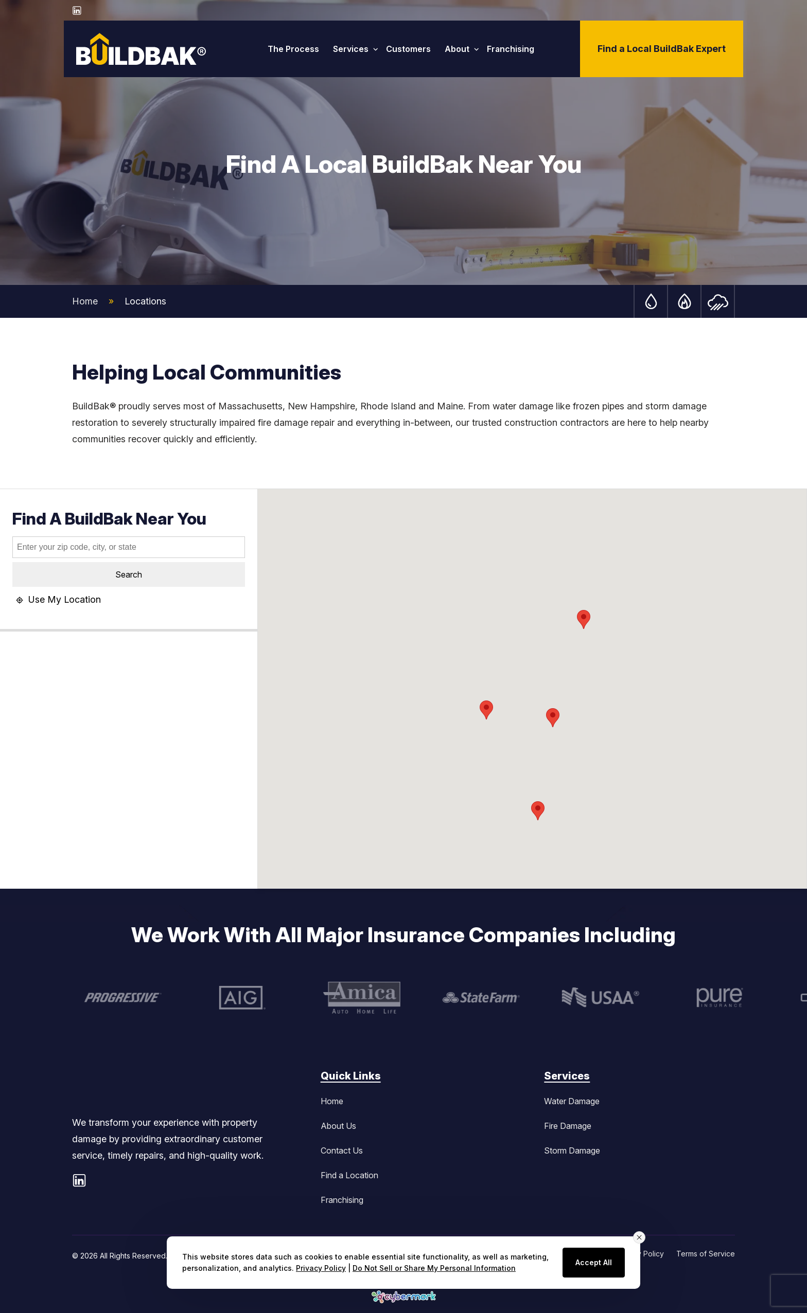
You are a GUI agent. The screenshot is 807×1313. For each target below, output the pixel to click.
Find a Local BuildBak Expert (662, 48)
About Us (338, 1126)
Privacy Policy (321, 1268)
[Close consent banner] (639, 1237)
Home (85, 301)
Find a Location (349, 1175)
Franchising (342, 1200)
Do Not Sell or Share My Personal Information (434, 1268)
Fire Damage (567, 1126)
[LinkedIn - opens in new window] (77, 10)
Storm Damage (572, 1150)
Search (128, 574)
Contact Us (342, 1150)
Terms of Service (705, 1253)
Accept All (593, 1262)
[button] (486, 710)
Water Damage (572, 1101)
